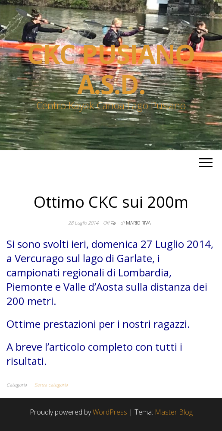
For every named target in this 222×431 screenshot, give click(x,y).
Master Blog (174, 412)
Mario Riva (138, 222)
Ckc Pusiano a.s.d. (111, 69)
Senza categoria (51, 384)
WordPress (110, 412)
